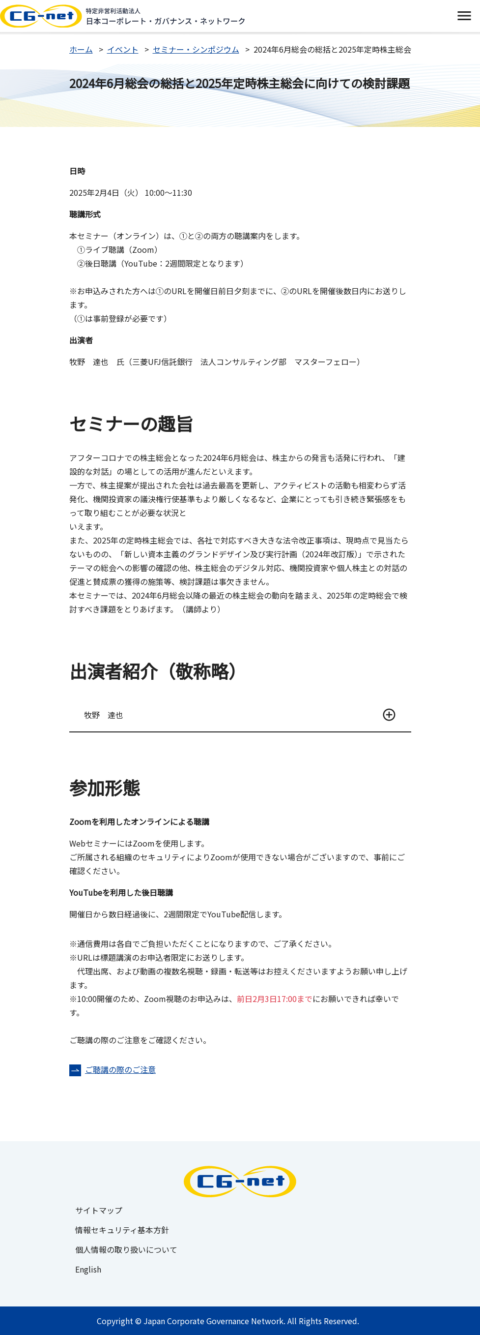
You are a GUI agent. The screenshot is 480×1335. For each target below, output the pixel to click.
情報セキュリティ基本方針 (122, 1230)
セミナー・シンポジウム (196, 49)
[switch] (464, 16)
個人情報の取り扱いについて (126, 1249)
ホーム (81, 49)
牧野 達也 (103, 715)
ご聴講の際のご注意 (120, 1069)
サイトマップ (98, 1210)
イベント (123, 49)
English (88, 1269)
